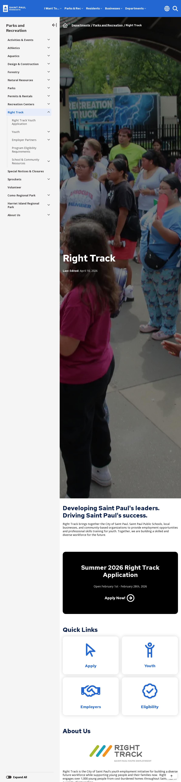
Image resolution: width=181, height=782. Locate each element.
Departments (135, 8)
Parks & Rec (74, 8)
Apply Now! (115, 597)
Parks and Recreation (16, 28)
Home (65, 25)
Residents (94, 8)
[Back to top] (171, 776)
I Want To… (52, 8)
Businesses (113, 8)
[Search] (175, 8)
